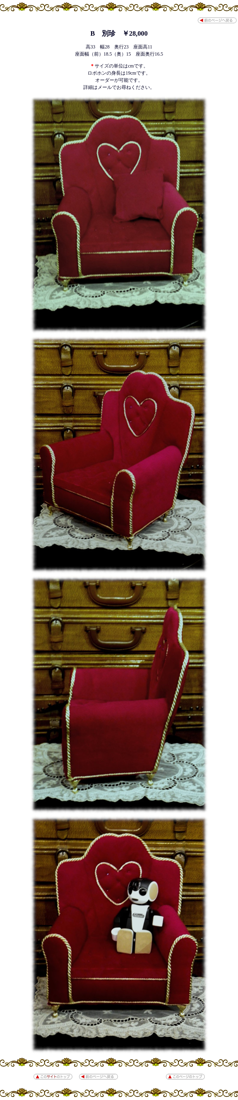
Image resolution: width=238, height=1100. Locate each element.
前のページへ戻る (217, 20)
